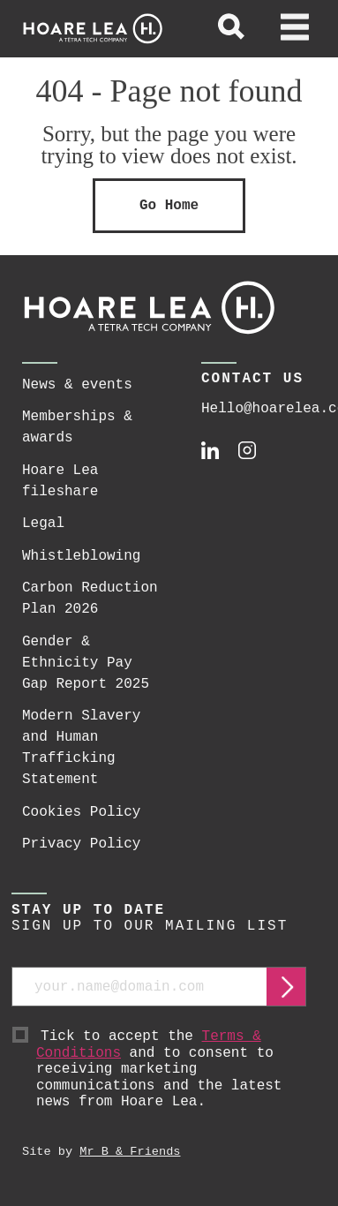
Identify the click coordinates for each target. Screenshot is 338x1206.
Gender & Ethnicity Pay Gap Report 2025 (85, 663)
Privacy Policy (81, 844)
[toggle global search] (231, 29)
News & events (77, 385)
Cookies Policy (81, 812)
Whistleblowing (81, 556)
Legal (43, 523)
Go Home (169, 206)
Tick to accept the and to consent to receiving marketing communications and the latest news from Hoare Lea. (171, 1070)
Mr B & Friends (129, 1151)
